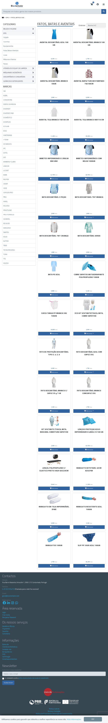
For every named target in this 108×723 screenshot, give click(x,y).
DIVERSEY (6, 109)
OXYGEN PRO (8, 192)
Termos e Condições (54, 711)
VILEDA (5, 263)
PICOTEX (6, 206)
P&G (5, 197)
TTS (4, 259)
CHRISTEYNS (7, 100)
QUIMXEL (6, 219)
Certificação (6, 656)
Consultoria (6, 633)
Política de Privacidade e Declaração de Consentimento (33, 678)
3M (4, 91)
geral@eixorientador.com (10, 596)
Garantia (5, 631)
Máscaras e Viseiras (9, 59)
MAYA (5, 175)
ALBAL (5, 95)
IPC (4, 148)
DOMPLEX (7, 122)
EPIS (7, 17)
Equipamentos (8, 46)
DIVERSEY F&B (8, 113)
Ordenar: (82, 25)
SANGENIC (7, 228)
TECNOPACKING (9, 250)
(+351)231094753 (8, 589)
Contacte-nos (6, 649)
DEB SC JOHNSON (9, 104)
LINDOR (6, 166)
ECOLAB (6, 126)
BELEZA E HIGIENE (9, 29)
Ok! (92, 716)
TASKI (5, 245)
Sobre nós (5, 644)
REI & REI (6, 223)
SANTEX (6, 232)
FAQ (3, 654)
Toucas (5, 64)
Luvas (5, 55)
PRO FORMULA (8, 214)
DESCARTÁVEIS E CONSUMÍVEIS (14, 77)
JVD (4, 157)
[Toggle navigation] (103, 4)
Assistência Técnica (8, 626)
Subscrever (8, 682)
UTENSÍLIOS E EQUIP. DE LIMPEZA (15, 68)
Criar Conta (6, 615)
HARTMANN (7, 135)
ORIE (5, 188)
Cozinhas (6, 42)
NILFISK (6, 179)
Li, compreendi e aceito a (27, 678)
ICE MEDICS (7, 144)
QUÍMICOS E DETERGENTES (13, 81)
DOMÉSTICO (7, 117)
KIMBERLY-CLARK (9, 162)
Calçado (5, 37)
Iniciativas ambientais (9, 659)
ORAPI (5, 184)
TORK (5, 254)
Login (4, 612)
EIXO (5, 131)
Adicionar (54, 62)
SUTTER (6, 241)
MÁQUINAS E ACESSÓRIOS (12, 72)
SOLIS (5, 237)
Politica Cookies (54, 709)
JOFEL (5, 153)
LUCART (6, 170)
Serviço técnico (7, 652)
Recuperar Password (9, 617)
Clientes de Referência (9, 647)
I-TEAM (5, 139)
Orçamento (6, 628)
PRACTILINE (7, 210)
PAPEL (5, 201)
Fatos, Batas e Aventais (10, 50)
